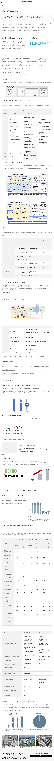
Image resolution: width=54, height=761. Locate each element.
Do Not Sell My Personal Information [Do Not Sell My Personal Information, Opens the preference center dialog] (43, 753)
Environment (16, 5)
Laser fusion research (6, 292)
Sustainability (12, 5)
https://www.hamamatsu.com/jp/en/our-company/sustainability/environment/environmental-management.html (24, 74)
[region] (27, 755)
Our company (7, 5)
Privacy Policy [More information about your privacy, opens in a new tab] (7, 759)
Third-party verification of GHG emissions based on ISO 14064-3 (37, 17)
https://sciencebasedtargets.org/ (11, 454)
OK (40, 755)
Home (3, 5)
